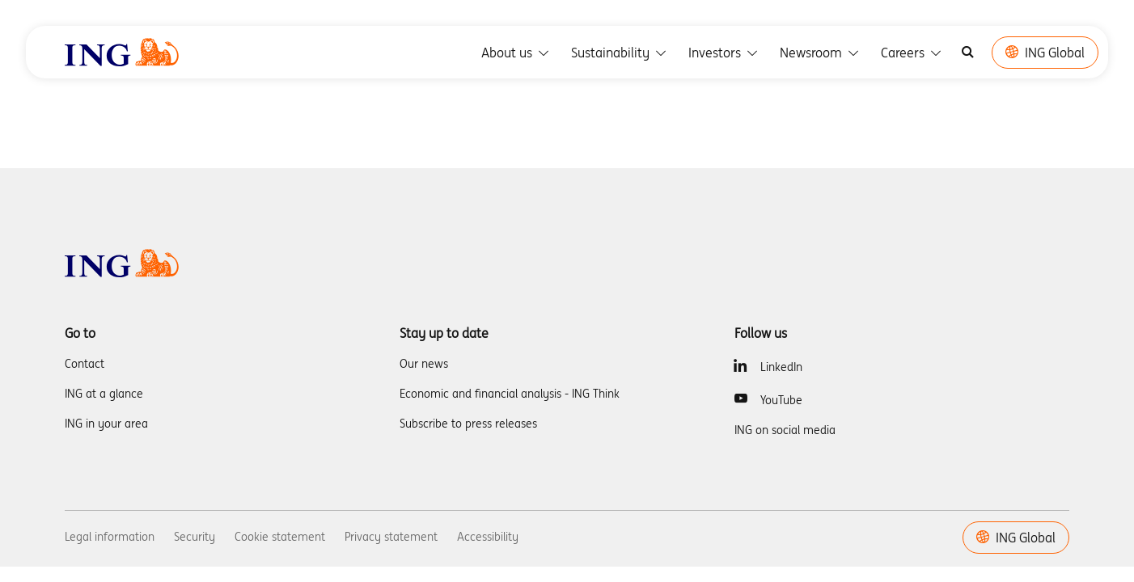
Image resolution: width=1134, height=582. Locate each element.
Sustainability (620, 52)
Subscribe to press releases (468, 423)
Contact (84, 363)
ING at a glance (104, 393)
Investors (724, 52)
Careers (912, 52)
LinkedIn (781, 367)
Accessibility (487, 536)
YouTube (781, 400)
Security (194, 536)
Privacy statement (391, 536)
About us (516, 52)
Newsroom (820, 52)
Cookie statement (280, 536)
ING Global (1045, 52)
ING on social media (785, 430)
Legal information (109, 536)
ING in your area (106, 423)
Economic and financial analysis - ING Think (510, 393)
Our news (424, 363)
